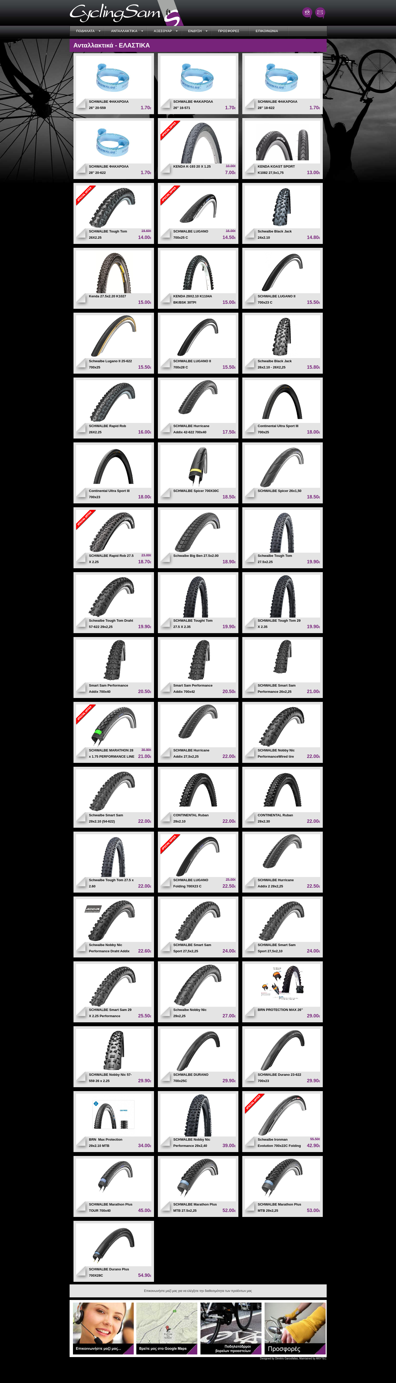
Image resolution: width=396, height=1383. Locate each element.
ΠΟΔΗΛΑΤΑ (88, 31)
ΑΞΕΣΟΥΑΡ (166, 31)
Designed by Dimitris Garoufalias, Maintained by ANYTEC (293, 1358)
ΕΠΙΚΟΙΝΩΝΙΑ (267, 31)
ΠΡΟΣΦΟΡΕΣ (228, 31)
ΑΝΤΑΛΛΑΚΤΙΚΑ (127, 31)
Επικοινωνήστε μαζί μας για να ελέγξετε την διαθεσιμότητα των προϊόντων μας (198, 1291)
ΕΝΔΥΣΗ (198, 31)
